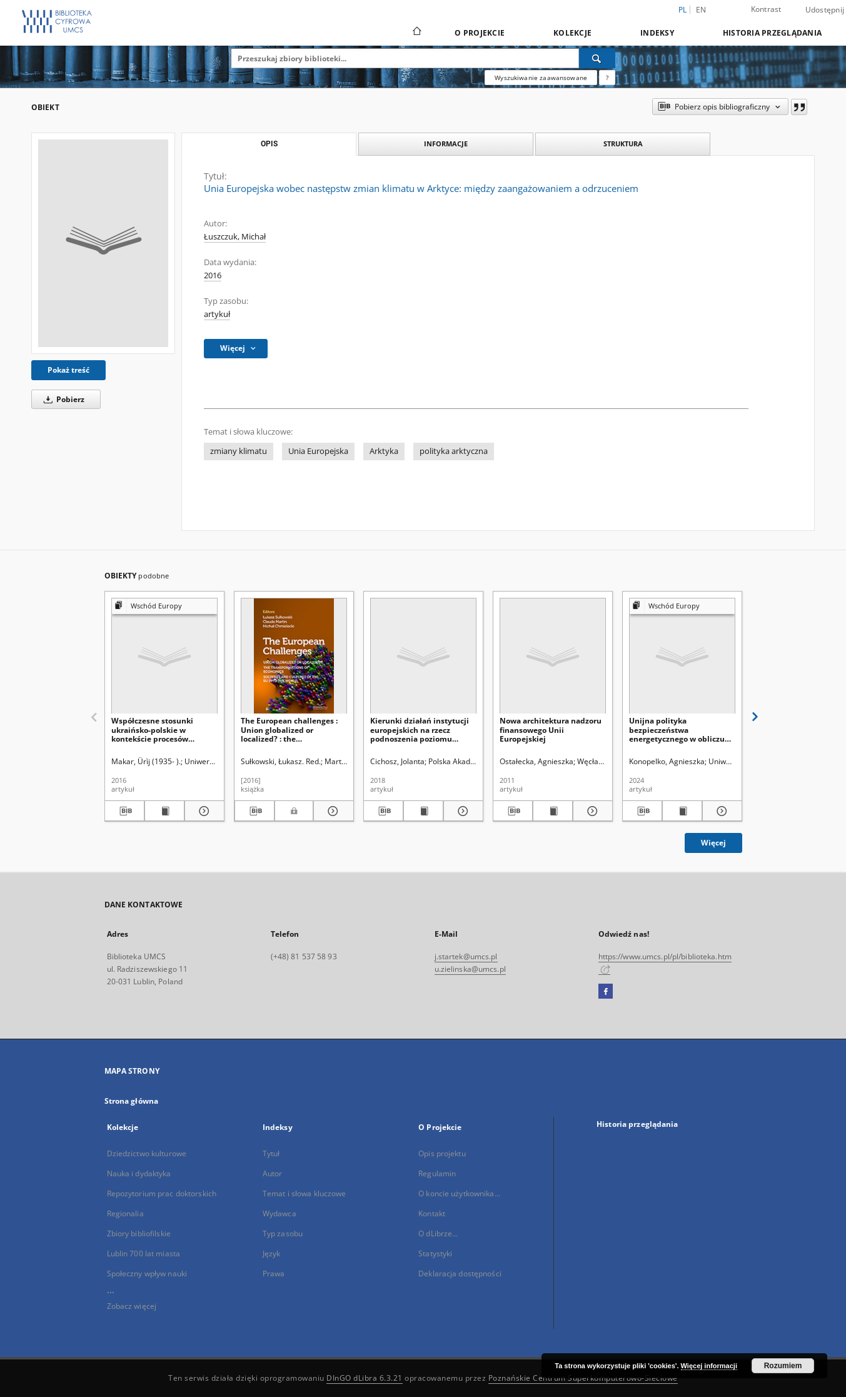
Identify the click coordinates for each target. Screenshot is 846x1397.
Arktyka (384, 451)
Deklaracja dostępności (459, 1273)
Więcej (713, 842)
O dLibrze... (438, 1233)
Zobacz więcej (132, 1306)
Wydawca (279, 1213)
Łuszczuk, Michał (235, 236)
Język (272, 1253)
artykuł (217, 314)
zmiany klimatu (238, 451)
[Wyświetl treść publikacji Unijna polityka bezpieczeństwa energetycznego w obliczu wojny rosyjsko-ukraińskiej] (682, 811)
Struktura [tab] (623, 143)
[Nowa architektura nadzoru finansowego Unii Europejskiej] (552, 656)
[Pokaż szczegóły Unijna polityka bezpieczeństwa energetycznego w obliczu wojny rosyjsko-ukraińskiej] (720, 811)
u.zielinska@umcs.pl (470, 969)
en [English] (701, 10)
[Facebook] (605, 991)
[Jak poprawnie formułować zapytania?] (607, 77)
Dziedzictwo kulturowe (147, 1153)
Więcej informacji (709, 1365)
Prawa (274, 1273)
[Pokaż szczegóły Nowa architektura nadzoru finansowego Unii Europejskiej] (591, 811)
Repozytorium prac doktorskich (161, 1193)
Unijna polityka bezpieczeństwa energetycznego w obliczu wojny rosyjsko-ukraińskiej (678, 729)
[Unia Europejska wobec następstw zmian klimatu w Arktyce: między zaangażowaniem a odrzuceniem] (103, 243)
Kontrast (766, 9)
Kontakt (431, 1213)
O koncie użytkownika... (459, 1193)
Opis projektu (442, 1153)
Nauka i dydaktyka (139, 1173)
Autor (273, 1173)
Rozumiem (783, 1365)
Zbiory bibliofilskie (139, 1233)
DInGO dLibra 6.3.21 (364, 1378)
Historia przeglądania (772, 33)
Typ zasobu (283, 1233)
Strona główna (131, 1101)
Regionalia (125, 1213)
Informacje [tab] (446, 143)
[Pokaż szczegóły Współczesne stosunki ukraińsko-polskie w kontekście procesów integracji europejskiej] (202, 811)
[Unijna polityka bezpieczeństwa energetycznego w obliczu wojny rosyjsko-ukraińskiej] (682, 656)
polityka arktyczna (454, 451)
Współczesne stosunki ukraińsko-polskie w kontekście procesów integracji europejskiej (153, 729)
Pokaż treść (68, 370)
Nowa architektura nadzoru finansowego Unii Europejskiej (551, 729)
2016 (212, 275)
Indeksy (657, 33)
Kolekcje (572, 33)
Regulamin (437, 1173)
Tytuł (271, 1153)
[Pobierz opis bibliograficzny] (124, 811)
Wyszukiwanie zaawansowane (541, 77)
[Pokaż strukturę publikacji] (164, 606)
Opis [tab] (269, 143)
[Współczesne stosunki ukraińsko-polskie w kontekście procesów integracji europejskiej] (164, 656)
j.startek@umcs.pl (466, 956)
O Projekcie (480, 33)
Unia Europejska (318, 451)
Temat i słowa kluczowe (304, 1193)
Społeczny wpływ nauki (147, 1273)
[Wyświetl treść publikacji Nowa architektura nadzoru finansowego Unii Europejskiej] (552, 811)
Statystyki (435, 1253)
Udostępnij (825, 10)
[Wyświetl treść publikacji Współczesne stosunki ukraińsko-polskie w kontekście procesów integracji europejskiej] (164, 811)
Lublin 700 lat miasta (144, 1253)
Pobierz (61, 399)
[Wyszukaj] (597, 58)
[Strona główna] (416, 32)
